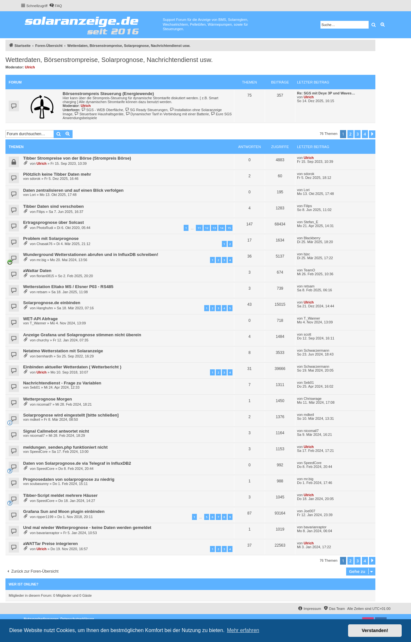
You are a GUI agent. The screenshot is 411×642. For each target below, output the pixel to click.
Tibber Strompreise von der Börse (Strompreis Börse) (77, 158)
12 (206, 228)
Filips (41, 212)
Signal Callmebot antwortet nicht (56, 431)
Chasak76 (45, 244)
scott (307, 334)
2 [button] (350, 134)
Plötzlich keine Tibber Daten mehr (57, 174)
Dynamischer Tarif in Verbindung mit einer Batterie (167, 114)
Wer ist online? (24, 584)
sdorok (35, 178)
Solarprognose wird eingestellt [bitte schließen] (71, 415)
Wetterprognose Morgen (47, 399)
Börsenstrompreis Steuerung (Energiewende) (108, 93)
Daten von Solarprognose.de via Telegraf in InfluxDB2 (77, 463)
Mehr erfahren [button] (243, 630)
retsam (42, 292)
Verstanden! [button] (375, 630)
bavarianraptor (48, 533)
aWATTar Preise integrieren (50, 543)
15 (229, 228)
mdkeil (35, 419)
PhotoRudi (45, 228)
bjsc (307, 254)
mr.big (41, 260)
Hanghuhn (45, 308)
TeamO (309, 270)
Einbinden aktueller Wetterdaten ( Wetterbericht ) (72, 367)
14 (221, 228)
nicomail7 (44, 404)
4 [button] (365, 134)
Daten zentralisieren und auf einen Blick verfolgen (73, 190)
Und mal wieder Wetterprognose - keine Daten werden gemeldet (87, 527)
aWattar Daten (37, 270)
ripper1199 (45, 517)
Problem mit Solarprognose (51, 238)
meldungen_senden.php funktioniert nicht (65, 447)
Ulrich (30, 67)
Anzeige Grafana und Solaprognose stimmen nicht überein (82, 334)
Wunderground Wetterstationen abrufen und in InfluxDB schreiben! (90, 254)
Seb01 (35, 387)
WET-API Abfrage (40, 318)
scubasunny (39, 484)
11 (199, 228)
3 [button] (357, 134)
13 (214, 228)
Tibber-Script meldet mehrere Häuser (60, 495)
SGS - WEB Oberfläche (102, 110)
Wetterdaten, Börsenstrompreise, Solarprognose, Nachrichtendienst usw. (109, 59)
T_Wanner (38, 323)
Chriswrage (313, 398)
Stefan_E (311, 222)
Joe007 (309, 511)
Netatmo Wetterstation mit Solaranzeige (63, 350)
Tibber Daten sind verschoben (53, 206)
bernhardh (45, 356)
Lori (33, 195)
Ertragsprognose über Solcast (53, 222)
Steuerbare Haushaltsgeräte (99, 114)
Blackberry (312, 238)
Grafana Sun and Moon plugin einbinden (64, 511)
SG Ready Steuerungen (146, 110)
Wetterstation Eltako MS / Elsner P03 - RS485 (68, 286)
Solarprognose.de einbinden (51, 302)
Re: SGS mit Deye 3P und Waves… (326, 93)
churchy (43, 340)
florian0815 (45, 276)
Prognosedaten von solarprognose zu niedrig (68, 479)
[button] (372, 134)
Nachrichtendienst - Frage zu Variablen (62, 383)
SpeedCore (39, 451)
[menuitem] (55, 6)
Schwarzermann (316, 350)
